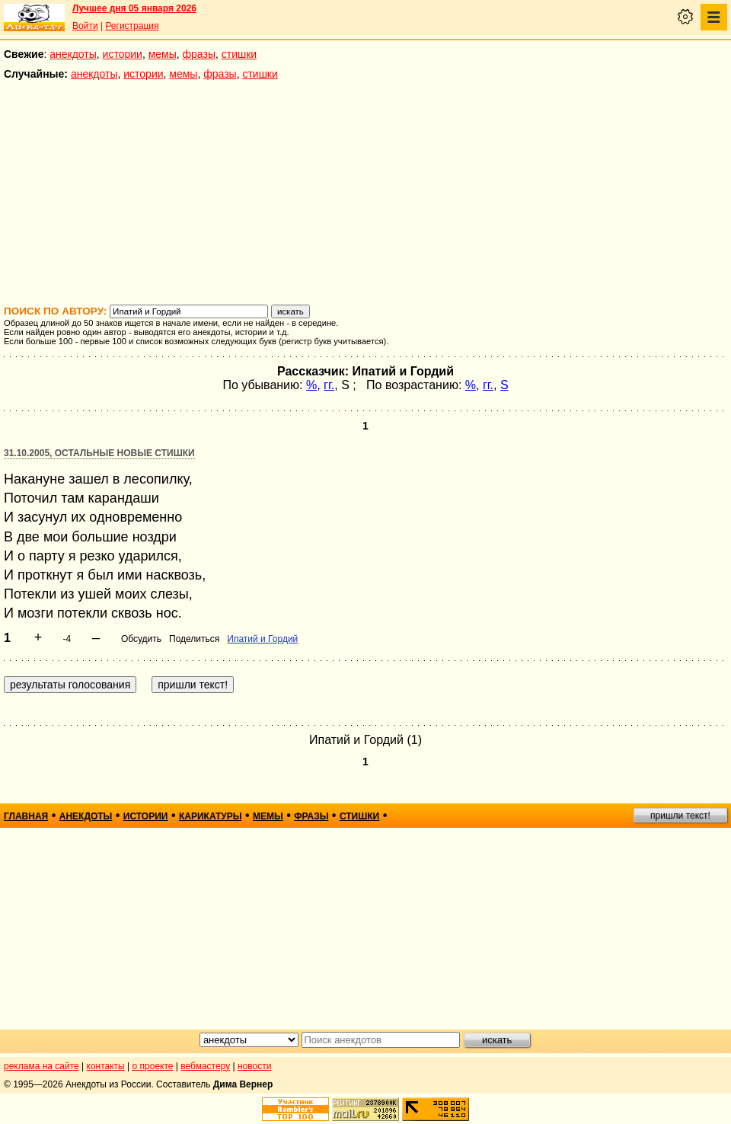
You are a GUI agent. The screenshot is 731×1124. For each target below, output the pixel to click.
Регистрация (131, 26)
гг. (329, 384)
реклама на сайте (41, 1066)
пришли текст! (680, 815)
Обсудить (141, 639)
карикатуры (210, 816)
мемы (162, 54)
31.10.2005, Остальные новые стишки (99, 453)
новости (254, 1066)
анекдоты (73, 54)
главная (26, 816)
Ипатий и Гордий (262, 639)
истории (122, 54)
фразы (199, 54)
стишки (239, 54)
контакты (106, 1066)
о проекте (153, 1066)
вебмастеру (205, 1066)
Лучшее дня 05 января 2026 (134, 8)
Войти (85, 26)
